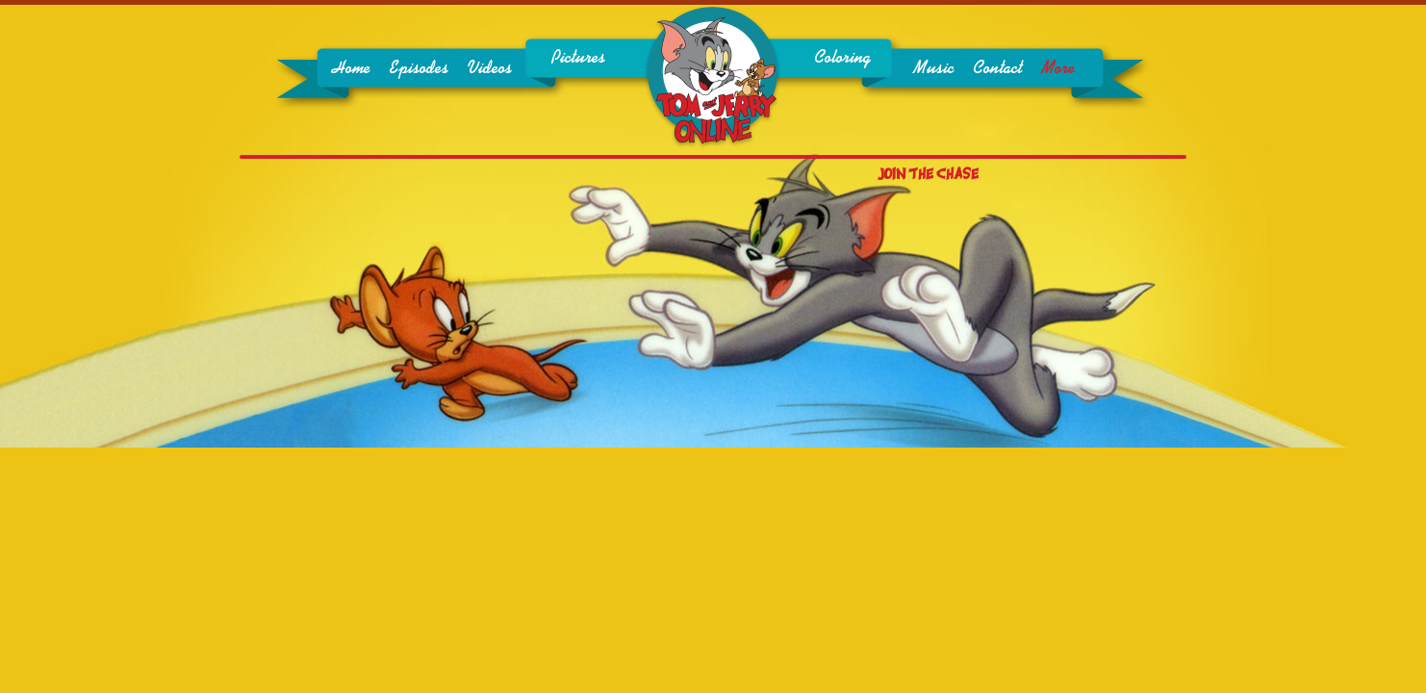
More (1058, 68)
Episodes (419, 68)
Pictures (578, 57)
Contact (997, 68)
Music (933, 68)
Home (351, 68)
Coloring (842, 57)
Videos (490, 68)
